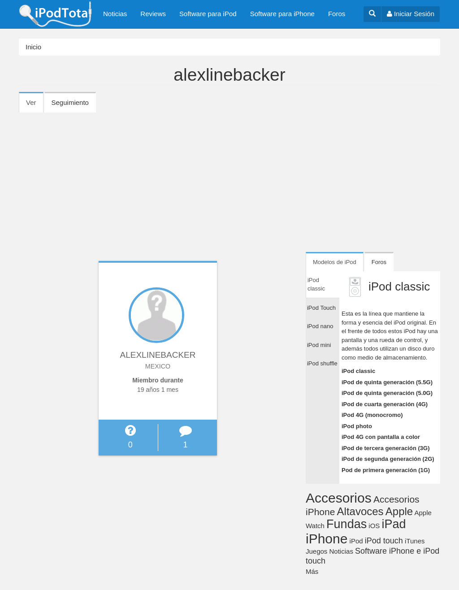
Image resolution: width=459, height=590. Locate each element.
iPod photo (357, 426)
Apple (399, 511)
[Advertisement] (229, 179)
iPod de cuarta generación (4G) (385, 404)
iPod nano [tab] (320, 326)
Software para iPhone (282, 13)
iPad (394, 524)
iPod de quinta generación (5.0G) (387, 393)
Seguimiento (70, 102)
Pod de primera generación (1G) (386, 470)
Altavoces (360, 511)
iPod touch (384, 540)
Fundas (346, 524)
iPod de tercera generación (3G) (386, 448)
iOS (374, 525)
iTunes (414, 541)
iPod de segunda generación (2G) (388, 459)
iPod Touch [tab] (321, 307)
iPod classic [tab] (316, 284)
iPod (356, 541)
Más (312, 571)
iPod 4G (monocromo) (372, 415)
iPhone (326, 538)
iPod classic (358, 371)
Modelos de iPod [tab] (334, 262)
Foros (336, 13)
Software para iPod (208, 13)
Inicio (33, 47)
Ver (34, 105)
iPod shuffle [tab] (322, 363)
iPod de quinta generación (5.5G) (387, 382)
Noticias (115, 13)
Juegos (316, 551)
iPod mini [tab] (319, 345)
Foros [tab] (379, 262)
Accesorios (339, 497)
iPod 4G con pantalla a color (381, 437)
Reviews (153, 13)
